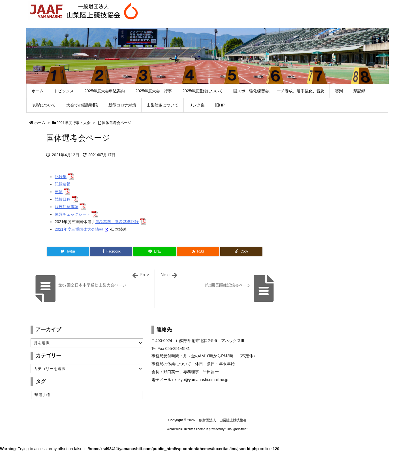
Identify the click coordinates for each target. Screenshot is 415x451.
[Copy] (241, 251)
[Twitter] (68, 251)
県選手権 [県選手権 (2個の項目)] (42, 394)
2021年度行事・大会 (74, 123)
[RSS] (198, 251)
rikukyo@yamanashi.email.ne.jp (200, 379)
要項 (59, 191)
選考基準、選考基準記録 (117, 221)
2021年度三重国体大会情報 (79, 229)
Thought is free (236, 429)
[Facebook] (111, 251)
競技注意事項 (66, 206)
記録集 (61, 176)
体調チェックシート (72, 214)
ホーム (39, 123)
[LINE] (154, 251)
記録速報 (62, 184)
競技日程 (62, 199)
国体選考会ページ (116, 123)
